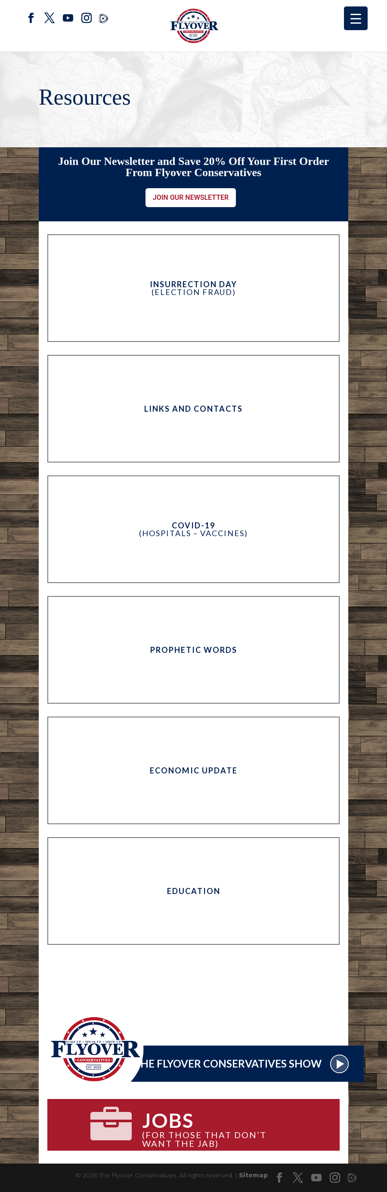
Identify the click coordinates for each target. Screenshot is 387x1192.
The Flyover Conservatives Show (241, 1063)
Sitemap (253, 1175)
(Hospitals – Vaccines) (193, 529)
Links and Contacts (193, 408)
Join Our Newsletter (191, 197)
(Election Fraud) (193, 288)
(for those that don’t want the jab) (219, 1125)
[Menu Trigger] (356, 18)
